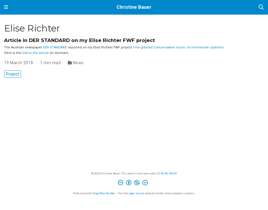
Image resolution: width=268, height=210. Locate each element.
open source (137, 193)
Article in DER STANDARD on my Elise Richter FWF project (79, 40)
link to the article (35, 53)
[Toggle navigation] (6, 7)
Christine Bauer (134, 7)
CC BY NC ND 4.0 (167, 173)
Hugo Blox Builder (104, 193)
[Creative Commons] (134, 183)
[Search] (261, 7)
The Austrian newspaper (23, 47)
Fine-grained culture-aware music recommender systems (178, 47)
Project (12, 74)
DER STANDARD (55, 47)
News (78, 62)
